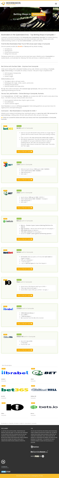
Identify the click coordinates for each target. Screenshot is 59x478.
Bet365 (20, 46)
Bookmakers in (4, 423)
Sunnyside (29, 128)
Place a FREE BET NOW (25, 151)
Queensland (28, 423)
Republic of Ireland (13, 423)
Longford (21, 423)
